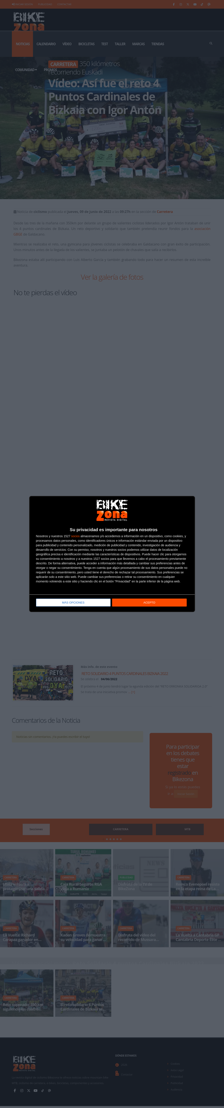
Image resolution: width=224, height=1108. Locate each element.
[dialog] (112, 554)
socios (75, 536)
